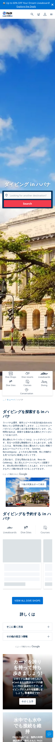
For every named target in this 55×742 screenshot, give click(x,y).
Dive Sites (26, 529)
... (5, 399)
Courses (45, 529)
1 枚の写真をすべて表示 (33, 484)
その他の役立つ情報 (17, 636)
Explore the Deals (26, 6)
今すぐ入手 (28, 701)
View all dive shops (27, 600)
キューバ (11, 399)
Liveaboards (10, 529)
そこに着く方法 (14, 626)
